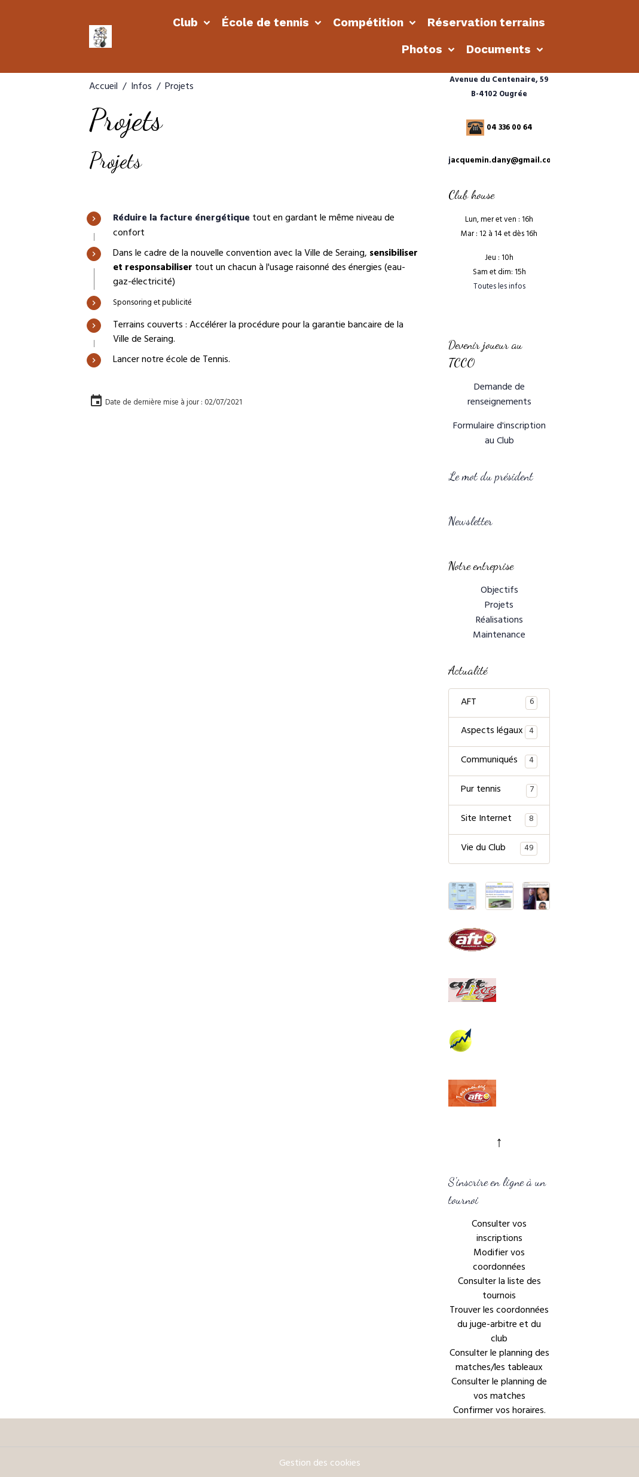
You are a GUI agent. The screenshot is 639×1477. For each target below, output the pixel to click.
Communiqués (499, 758)
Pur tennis (499, 787)
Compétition (369, 22)
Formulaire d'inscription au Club (499, 433)
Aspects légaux (499, 728)
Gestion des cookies (319, 1460)
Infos (141, 87)
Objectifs (499, 589)
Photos (423, 49)
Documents (500, 49)
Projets (499, 603)
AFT (499, 699)
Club (187, 22)
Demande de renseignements (499, 395)
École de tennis (267, 22)
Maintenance (499, 632)
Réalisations (499, 618)
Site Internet (499, 816)
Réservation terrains (486, 22)
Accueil (103, 87)
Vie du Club (499, 845)
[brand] (100, 36)
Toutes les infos (499, 287)
